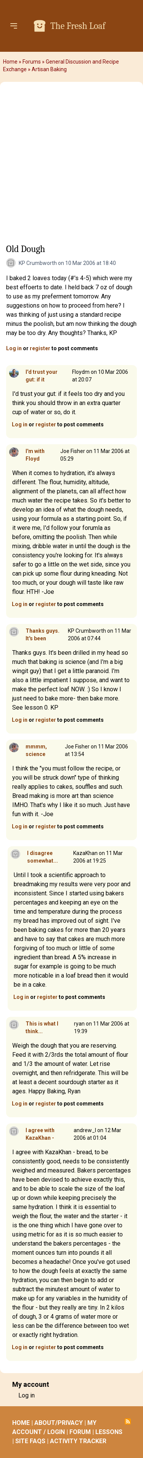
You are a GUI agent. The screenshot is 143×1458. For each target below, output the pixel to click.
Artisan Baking (49, 69)
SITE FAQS (30, 1441)
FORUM (80, 1432)
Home (10, 62)
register (40, 348)
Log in (14, 348)
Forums (31, 62)
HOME (21, 1422)
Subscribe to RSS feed (128, 1421)
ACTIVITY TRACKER (78, 1441)
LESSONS (108, 1432)
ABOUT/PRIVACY (58, 1422)
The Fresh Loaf (77, 26)
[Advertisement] (71, 165)
